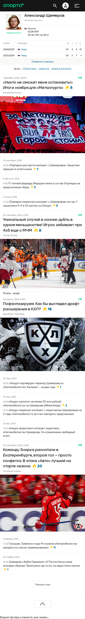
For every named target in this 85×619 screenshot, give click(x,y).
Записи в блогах (61, 68)
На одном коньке (12, 470)
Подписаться (13, 33)
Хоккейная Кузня (12, 92)
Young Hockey (10, 235)
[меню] (77, 6)
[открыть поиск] (55, 6)
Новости (44, 68)
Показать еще (42, 584)
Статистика (30, 68)
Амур (22, 49)
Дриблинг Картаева (13, 313)
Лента (17, 68)
